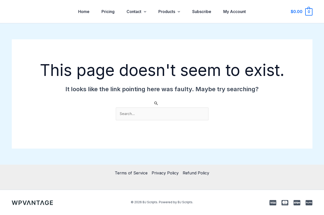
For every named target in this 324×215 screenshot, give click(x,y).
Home (83, 11)
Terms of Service (131, 172)
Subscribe (201, 11)
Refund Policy (196, 172)
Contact (136, 11)
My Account (234, 11)
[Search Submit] (156, 103)
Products (169, 11)
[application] (143, 11)
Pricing (108, 11)
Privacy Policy (165, 172)
